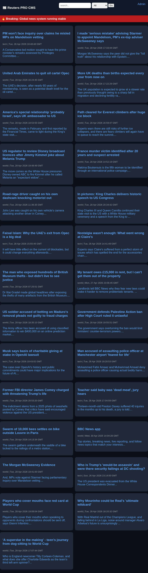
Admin (141, 4)
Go (111, 5)
